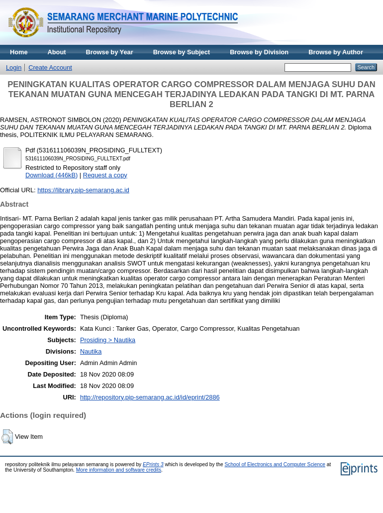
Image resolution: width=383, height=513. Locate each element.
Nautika (90, 351)
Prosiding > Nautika (107, 340)
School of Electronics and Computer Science (274, 464)
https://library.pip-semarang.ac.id (83, 190)
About (57, 52)
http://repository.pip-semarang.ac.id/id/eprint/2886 (150, 397)
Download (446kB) (51, 175)
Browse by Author (335, 52)
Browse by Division (259, 52)
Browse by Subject (181, 52)
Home (19, 52)
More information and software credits (118, 470)
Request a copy (105, 175)
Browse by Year (109, 52)
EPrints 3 (153, 464)
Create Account (50, 67)
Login (13, 67)
